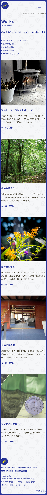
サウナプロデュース (11, 54)
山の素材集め (8, 47)
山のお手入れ (8, 44)
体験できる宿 (8, 50)
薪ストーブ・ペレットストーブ (15, 40)
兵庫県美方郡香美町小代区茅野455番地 (17, 479)
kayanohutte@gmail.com (13, 485)
